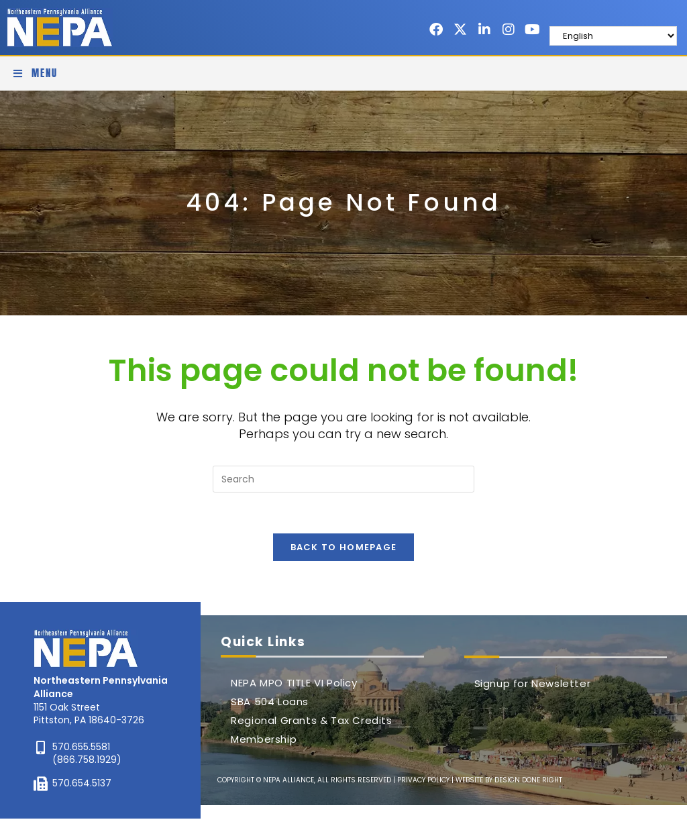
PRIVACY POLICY (423, 780)
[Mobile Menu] (35, 73)
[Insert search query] (343, 479)
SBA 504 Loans (270, 701)
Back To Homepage (343, 547)
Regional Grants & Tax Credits (311, 720)
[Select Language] (613, 36)
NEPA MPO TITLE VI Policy (294, 683)
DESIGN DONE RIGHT (528, 780)
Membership (264, 739)
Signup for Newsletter (532, 683)
